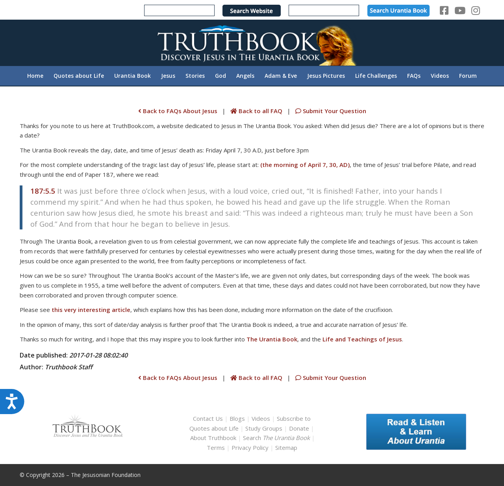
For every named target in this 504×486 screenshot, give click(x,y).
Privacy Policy (250, 447)
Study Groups (264, 428)
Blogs (237, 418)
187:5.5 (42, 191)
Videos (261, 418)
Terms (216, 447)
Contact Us (208, 418)
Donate (299, 428)
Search (277, 438)
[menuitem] (35, 76)
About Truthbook (213, 438)
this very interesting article (91, 310)
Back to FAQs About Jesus (177, 111)
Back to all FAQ (257, 111)
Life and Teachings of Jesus (362, 339)
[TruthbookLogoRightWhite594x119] (252, 42)
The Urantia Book (271, 339)
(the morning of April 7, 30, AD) (305, 165)
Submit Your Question (330, 111)
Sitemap (286, 447)
